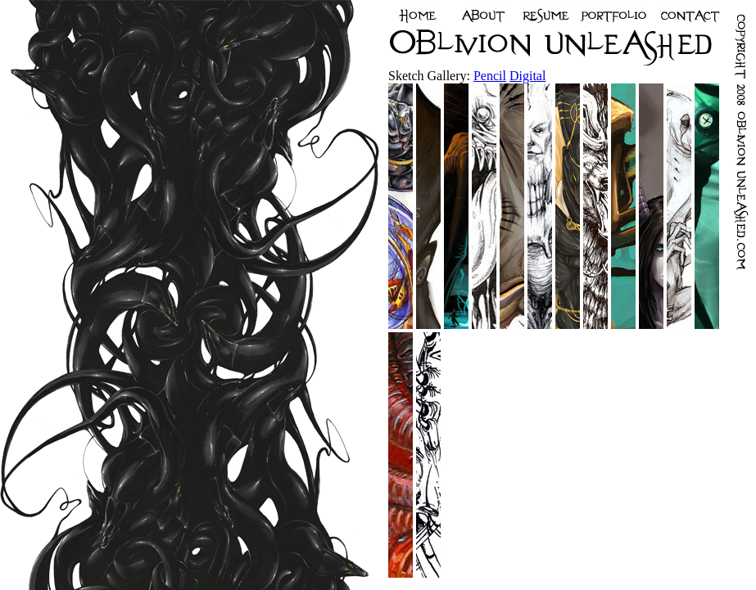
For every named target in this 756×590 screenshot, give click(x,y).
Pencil (489, 76)
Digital (527, 76)
